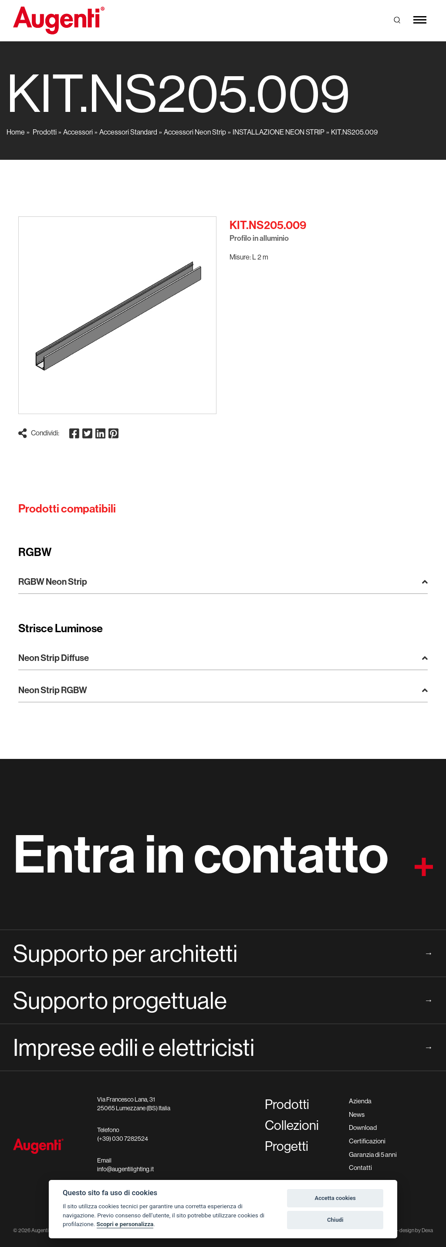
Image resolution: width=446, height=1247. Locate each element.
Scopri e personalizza (125, 1223)
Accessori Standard (128, 132)
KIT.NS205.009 (354, 132)
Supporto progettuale (223, 1000)
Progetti (286, 1146)
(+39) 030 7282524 (122, 1139)
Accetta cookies (334, 1198)
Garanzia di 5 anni (373, 1154)
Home (16, 132)
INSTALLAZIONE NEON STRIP (278, 132)
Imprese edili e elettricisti (223, 1047)
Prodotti (45, 132)
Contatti (360, 1167)
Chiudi (335, 1220)
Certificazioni (367, 1141)
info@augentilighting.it (125, 1169)
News (357, 1114)
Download (363, 1127)
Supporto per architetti (223, 953)
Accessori (78, 132)
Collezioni (292, 1125)
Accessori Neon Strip (195, 132)
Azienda (360, 1101)
